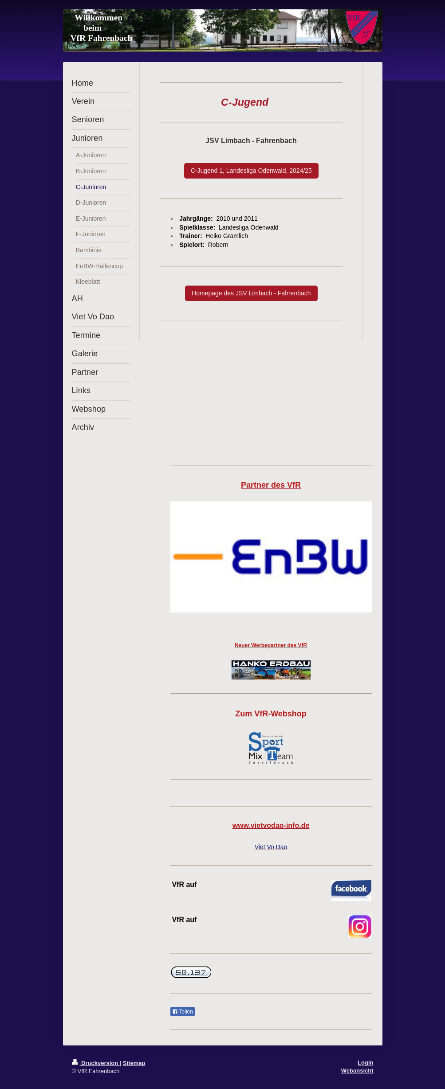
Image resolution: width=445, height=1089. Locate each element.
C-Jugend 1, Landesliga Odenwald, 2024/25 (251, 170)
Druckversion (96, 1063)
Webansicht (357, 1070)
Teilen (182, 1012)
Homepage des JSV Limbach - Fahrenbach (251, 293)
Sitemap (134, 1063)
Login (365, 1062)
